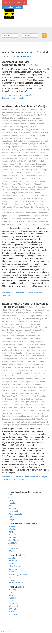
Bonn (10, 546)
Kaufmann (12, 569)
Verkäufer (12, 561)
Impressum (5, 632)
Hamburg (12, 537)
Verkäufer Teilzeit (15, 583)
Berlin (10, 532)
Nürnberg (12, 603)
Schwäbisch (13, 540)
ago (10, 517)
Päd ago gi (13, 511)
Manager (12, 580)
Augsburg (12, 543)
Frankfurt (12, 600)
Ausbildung (13, 558)
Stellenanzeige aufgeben (14, 2)
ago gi (11, 519)
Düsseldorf (13, 548)
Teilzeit (11, 563)
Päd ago (12, 508)
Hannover (12, 614)
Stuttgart (12, 609)
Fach (10, 500)
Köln (10, 551)
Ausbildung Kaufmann (17, 574)
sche (10, 497)
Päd (10, 506)
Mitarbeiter (13, 572)
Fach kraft (12, 503)
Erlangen (12, 535)
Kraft (10, 577)
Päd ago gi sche (15, 514)
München (12, 529)
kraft (10, 495)
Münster (12, 526)
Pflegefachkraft (14, 566)
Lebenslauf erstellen (12, 7)
